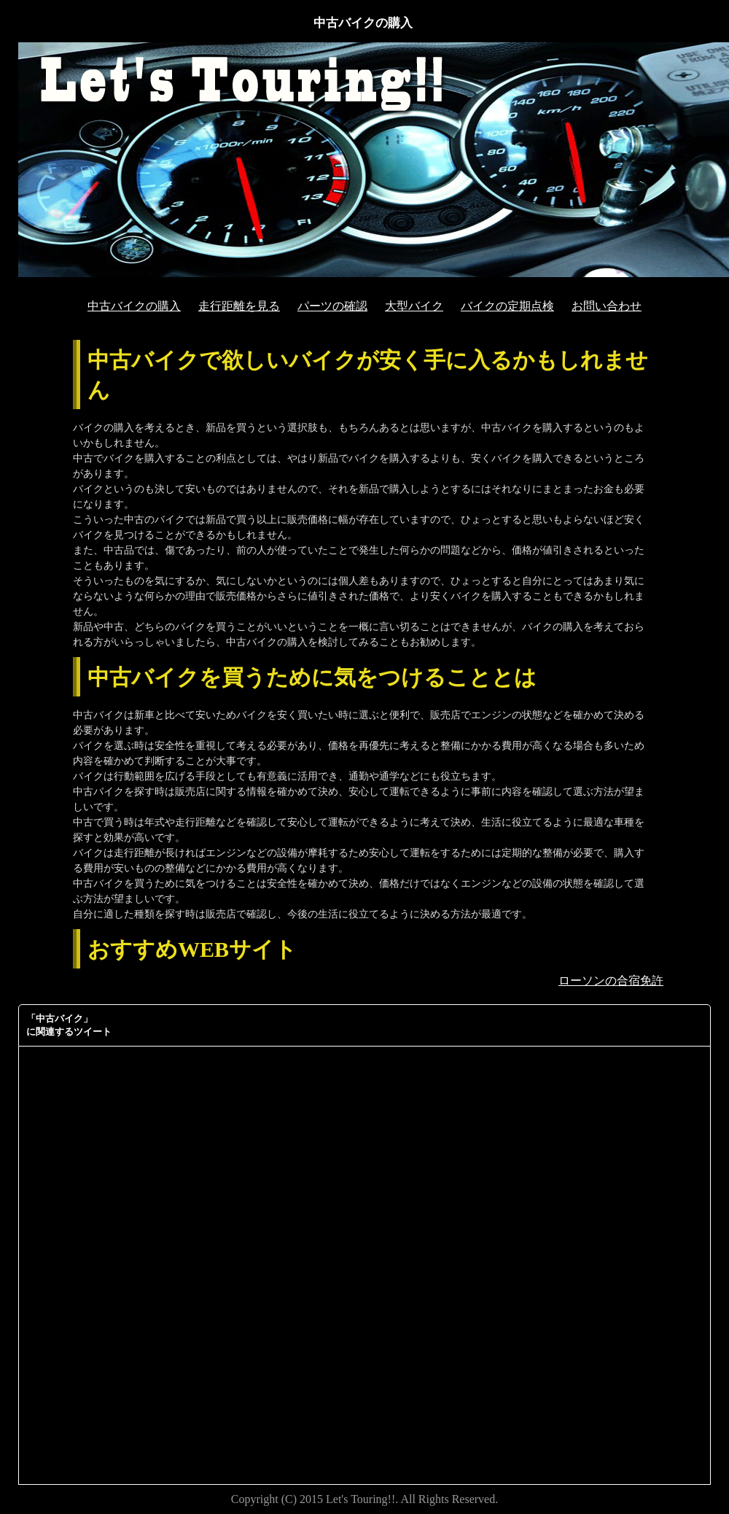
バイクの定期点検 (507, 306)
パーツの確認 (332, 306)
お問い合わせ (607, 306)
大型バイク (414, 306)
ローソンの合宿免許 (610, 980)
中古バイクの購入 (134, 306)
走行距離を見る (239, 306)
